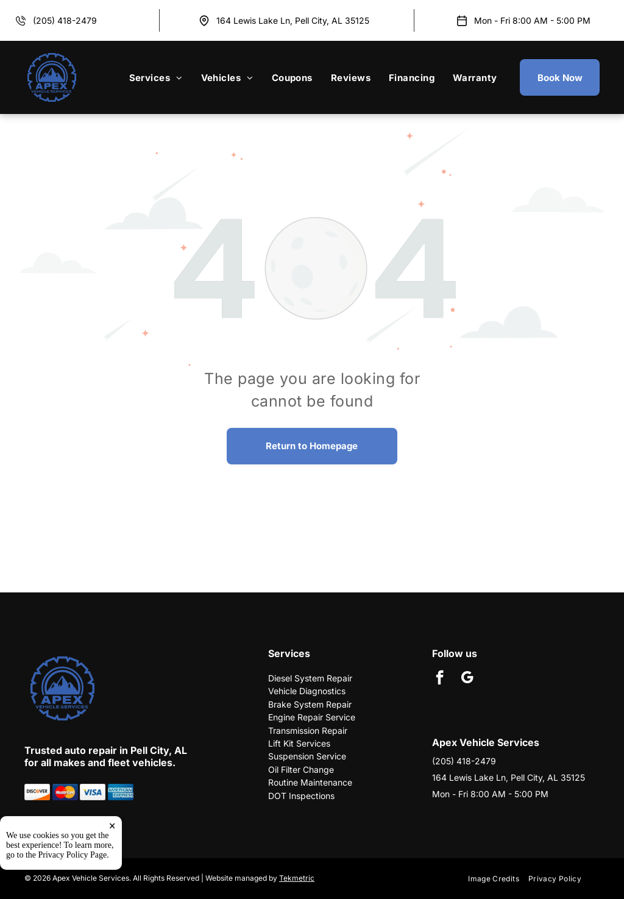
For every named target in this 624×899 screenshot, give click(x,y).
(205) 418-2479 (65, 20)
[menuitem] (156, 77)
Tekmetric (296, 878)
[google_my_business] (467, 679)
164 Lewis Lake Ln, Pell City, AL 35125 (292, 20)
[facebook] (439, 679)
